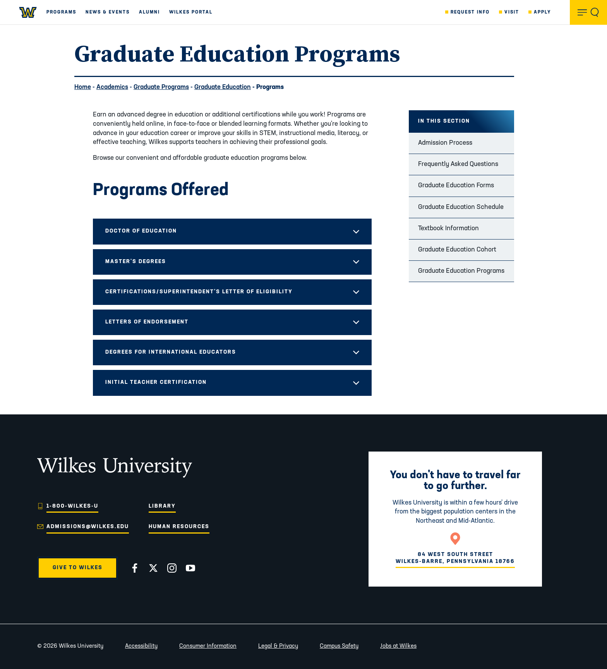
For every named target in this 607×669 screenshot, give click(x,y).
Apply (542, 12)
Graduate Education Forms (456, 185)
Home (82, 87)
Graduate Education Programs (461, 271)
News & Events (108, 12)
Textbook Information (448, 228)
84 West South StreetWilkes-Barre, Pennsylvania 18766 (455, 558)
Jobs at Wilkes (398, 646)
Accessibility (141, 646)
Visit (511, 12)
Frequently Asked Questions (458, 164)
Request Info (470, 12)
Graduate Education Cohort (457, 249)
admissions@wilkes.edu (87, 527)
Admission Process (445, 143)
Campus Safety (339, 646)
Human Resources (179, 527)
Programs (61, 12)
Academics (112, 87)
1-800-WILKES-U (72, 506)
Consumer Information (208, 646)
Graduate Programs (161, 87)
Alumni (149, 12)
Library (162, 506)
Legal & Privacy (278, 646)
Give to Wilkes (78, 568)
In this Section (444, 121)
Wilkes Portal (191, 12)
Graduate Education (222, 87)
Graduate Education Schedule (461, 207)
